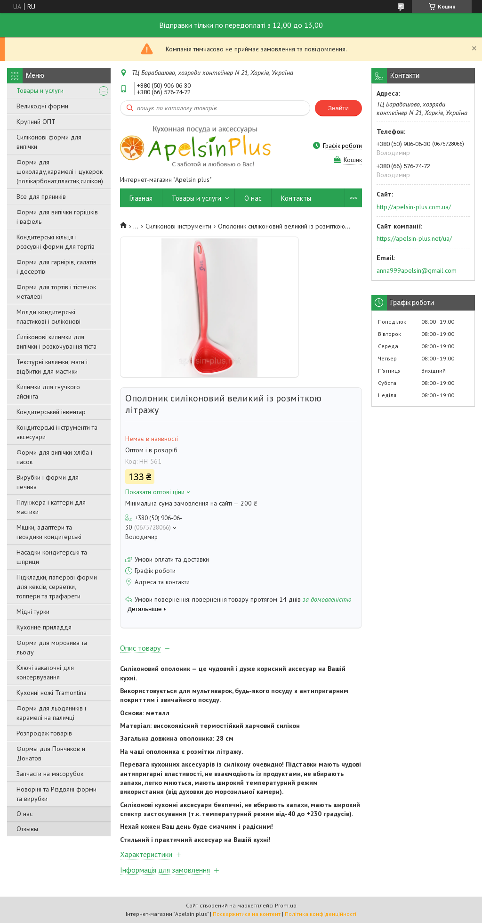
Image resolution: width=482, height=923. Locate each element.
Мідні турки (32, 611)
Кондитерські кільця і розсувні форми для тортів (55, 242)
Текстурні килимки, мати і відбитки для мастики (52, 367)
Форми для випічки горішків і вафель (57, 217)
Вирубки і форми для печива (47, 482)
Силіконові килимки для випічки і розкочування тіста (56, 342)
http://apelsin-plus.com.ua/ (414, 207)
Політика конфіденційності (320, 913)
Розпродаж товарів (44, 733)
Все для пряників (41, 196)
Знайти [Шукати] (338, 108)
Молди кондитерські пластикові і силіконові (48, 317)
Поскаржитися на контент (247, 913)
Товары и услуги (40, 90)
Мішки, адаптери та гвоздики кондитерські (48, 532)
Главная (141, 198)
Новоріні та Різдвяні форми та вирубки (56, 794)
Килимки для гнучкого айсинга (48, 391)
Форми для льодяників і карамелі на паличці (51, 713)
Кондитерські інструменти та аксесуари (56, 432)
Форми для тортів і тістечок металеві (56, 292)
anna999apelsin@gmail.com (417, 270)
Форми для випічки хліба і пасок (54, 457)
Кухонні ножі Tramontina (51, 692)
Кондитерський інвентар (51, 412)
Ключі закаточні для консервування (45, 672)
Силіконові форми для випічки (48, 142)
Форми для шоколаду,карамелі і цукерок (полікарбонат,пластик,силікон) (59, 171)
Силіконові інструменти (178, 226)
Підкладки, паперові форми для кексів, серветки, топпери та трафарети (56, 586)
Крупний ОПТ (36, 121)
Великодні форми (42, 106)
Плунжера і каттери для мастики (51, 507)
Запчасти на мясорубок (49, 773)
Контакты (296, 198)
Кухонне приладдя (44, 627)
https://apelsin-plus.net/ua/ (414, 238)
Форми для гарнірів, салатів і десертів (56, 267)
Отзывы (27, 829)
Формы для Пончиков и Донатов (50, 753)
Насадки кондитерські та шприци (51, 557)
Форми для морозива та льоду (51, 647)
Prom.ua (286, 905)
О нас (24, 813)
